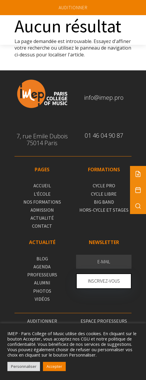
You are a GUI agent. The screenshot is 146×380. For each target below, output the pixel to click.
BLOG (42, 259)
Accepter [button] (54, 366)
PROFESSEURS (42, 275)
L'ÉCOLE (42, 194)
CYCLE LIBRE (104, 194)
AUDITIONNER (73, 7)
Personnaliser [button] (23, 366)
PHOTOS (42, 291)
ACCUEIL (42, 186)
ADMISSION (42, 210)
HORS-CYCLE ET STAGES (104, 210)
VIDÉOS (42, 299)
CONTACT (42, 226)
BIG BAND (104, 202)
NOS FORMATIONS (42, 202)
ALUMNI (42, 283)
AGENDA (42, 267)
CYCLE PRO (104, 186)
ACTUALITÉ (42, 218)
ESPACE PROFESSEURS (104, 321)
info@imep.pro (103, 98)
